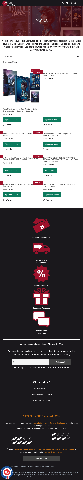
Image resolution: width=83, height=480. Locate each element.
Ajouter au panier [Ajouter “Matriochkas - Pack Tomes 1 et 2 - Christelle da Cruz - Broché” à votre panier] (11, 195)
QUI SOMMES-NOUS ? (41, 388)
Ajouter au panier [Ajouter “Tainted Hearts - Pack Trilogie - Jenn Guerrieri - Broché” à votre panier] (52, 144)
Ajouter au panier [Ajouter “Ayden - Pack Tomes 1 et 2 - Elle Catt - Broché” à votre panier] (11, 144)
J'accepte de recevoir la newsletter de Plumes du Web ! (41, 367)
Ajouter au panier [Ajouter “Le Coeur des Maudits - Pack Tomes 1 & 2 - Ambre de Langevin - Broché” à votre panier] (11, 170)
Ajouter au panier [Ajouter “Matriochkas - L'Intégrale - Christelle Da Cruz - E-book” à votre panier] (52, 195)
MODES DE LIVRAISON (41, 400)
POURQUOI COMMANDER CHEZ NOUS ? (41, 394)
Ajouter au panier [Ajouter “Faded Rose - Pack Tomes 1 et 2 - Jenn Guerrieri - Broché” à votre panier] (52, 120)
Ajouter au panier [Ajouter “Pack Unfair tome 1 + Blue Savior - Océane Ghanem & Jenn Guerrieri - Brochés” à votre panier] (11, 120)
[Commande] (41, 56)
